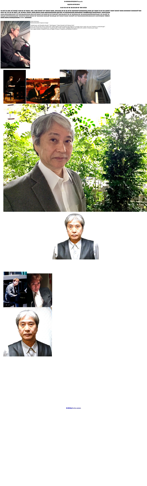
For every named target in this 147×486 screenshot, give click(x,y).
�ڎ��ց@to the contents (73, 408)
